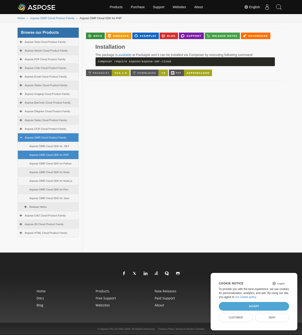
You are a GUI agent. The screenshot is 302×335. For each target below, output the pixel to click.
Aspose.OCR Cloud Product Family (45, 128)
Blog (40, 305)
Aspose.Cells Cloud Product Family (45, 68)
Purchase (138, 7)
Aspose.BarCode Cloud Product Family (48, 102)
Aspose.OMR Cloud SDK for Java (49, 198)
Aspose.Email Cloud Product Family (46, 76)
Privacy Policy (166, 329)
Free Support (106, 298)
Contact (199, 329)
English (252, 7)
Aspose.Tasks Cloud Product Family (46, 120)
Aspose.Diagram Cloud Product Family (47, 111)
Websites (179, 7)
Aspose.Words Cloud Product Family (46, 50)
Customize (236, 317)
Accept (254, 306)
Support (158, 7)
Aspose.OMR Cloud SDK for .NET (50, 146)
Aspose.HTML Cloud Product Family (46, 232)
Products (116, 7)
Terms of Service (184, 329)
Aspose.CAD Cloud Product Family (45, 215)
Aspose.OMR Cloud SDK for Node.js (51, 180)
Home (21, 18)
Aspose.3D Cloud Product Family (44, 224)
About (198, 7)
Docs (40, 298)
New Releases (165, 291)
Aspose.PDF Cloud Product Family (45, 59)
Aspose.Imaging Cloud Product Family (47, 94)
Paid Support (165, 298)
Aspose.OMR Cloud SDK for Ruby (50, 172)
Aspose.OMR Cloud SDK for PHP (49, 154)
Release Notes (38, 206)
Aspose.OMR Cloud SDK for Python (51, 163)
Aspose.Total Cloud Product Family (45, 42)
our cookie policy (245, 297)
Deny (272, 317)
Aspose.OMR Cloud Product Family (52, 18)
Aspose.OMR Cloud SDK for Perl (49, 189)
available (125, 55)
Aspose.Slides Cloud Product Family (46, 85)
